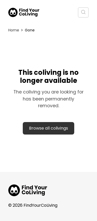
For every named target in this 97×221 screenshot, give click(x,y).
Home (13, 30)
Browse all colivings (48, 128)
